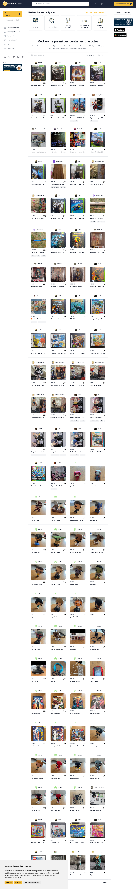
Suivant (105, 882)
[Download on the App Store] (119, 30)
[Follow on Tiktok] (23, 56)
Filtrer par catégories (38, 55)
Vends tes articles (124, 4)
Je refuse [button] (18, 882)
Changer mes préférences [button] (31, 882)
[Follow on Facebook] (9, 56)
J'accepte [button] (9, 882)
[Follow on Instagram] (4, 56)
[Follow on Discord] (18, 56)
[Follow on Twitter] (13, 56)
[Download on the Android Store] (120, 35)
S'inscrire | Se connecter (103, 4)
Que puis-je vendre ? (12, 20)
